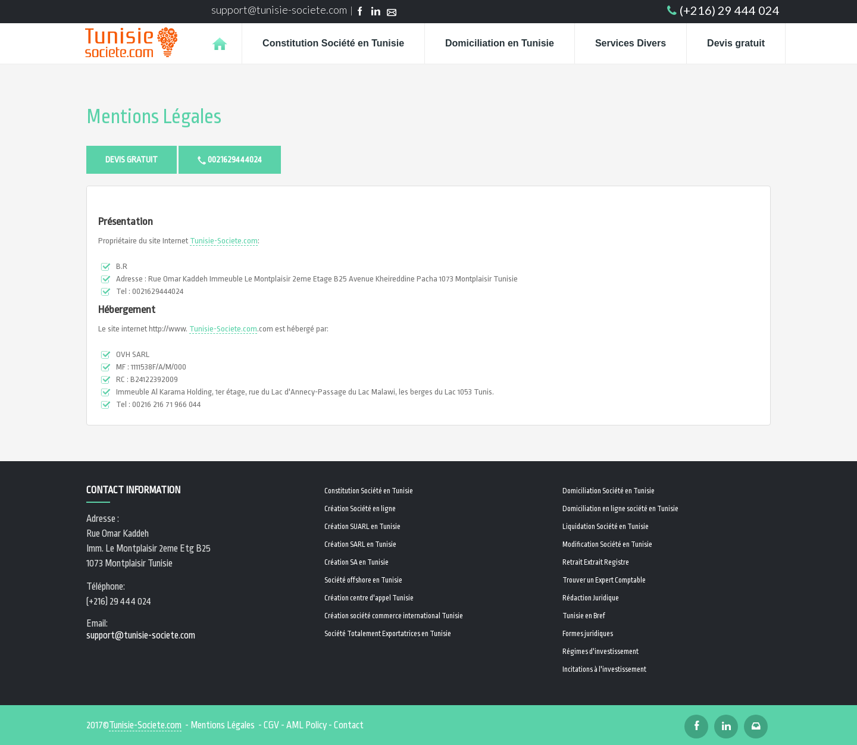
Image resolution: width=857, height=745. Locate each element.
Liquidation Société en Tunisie (605, 526)
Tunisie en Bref (583, 616)
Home (220, 43)
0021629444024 (230, 160)
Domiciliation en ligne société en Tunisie (620, 509)
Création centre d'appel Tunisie (369, 598)
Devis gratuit (736, 43)
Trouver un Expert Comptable (604, 580)
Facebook (360, 12)
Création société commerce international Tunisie (393, 616)
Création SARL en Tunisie (360, 544)
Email (392, 12)
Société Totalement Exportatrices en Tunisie (387, 634)
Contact (349, 725)
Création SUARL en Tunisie (362, 526)
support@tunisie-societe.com (279, 9)
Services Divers (630, 43)
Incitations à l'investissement (604, 669)
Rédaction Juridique (590, 598)
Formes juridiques (587, 634)
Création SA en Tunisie (356, 562)
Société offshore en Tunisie (363, 580)
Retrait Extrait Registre (595, 562)
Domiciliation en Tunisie (499, 43)
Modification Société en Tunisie (607, 544)
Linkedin (376, 12)
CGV (271, 725)
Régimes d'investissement (600, 651)
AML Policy (306, 725)
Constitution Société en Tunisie (333, 43)
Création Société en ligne (360, 509)
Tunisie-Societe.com (224, 240)
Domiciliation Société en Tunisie (608, 491)
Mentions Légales (153, 117)
